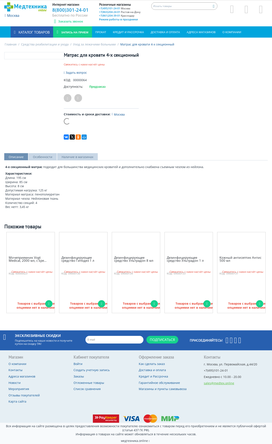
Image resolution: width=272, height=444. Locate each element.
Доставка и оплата (165, 32)
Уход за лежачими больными (94, 44)
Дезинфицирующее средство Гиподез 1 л (77, 259)
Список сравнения (87, 389)
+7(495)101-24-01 (114, 8)
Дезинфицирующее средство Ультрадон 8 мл (133, 259)
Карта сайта (17, 401)
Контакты (15, 370)
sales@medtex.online (219, 383)
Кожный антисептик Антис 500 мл (240, 259)
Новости (14, 383)
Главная (11, 44)
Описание (16, 157)
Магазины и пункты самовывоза (163, 389)
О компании (231, 32)
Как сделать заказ (152, 364)
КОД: (67, 80)
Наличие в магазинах (77, 157)
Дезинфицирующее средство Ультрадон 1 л (185, 259)
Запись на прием (74, 32)
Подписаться (162, 339)
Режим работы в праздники (118, 19)
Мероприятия (18, 389)
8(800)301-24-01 (70, 10)
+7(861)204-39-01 (116, 15)
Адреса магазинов (201, 32)
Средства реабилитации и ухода (45, 44)
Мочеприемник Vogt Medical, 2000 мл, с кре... (28, 259)
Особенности (42, 157)
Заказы (79, 376)
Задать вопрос (75, 73)
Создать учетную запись (92, 370)
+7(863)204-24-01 (119, 12)
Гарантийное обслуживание (159, 383)
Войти (78, 364)
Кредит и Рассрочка (128, 32)
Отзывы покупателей (24, 395)
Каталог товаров (34, 32)
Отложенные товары (89, 383)
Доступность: (73, 87)
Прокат (100, 32)
